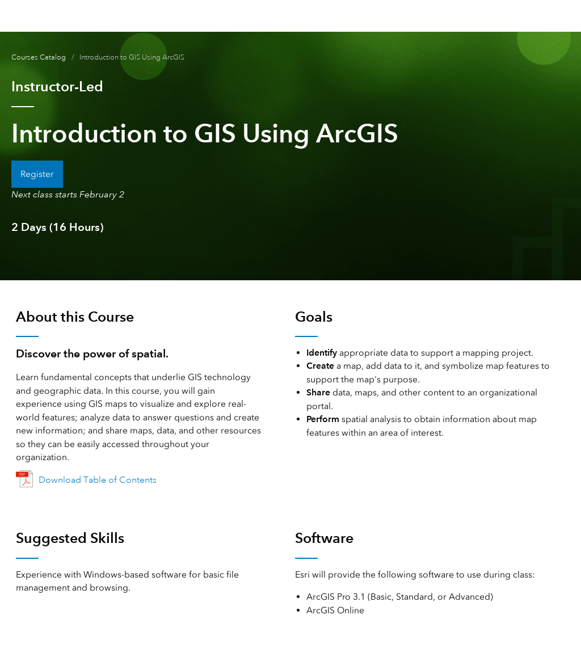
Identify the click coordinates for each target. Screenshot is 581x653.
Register (37, 173)
